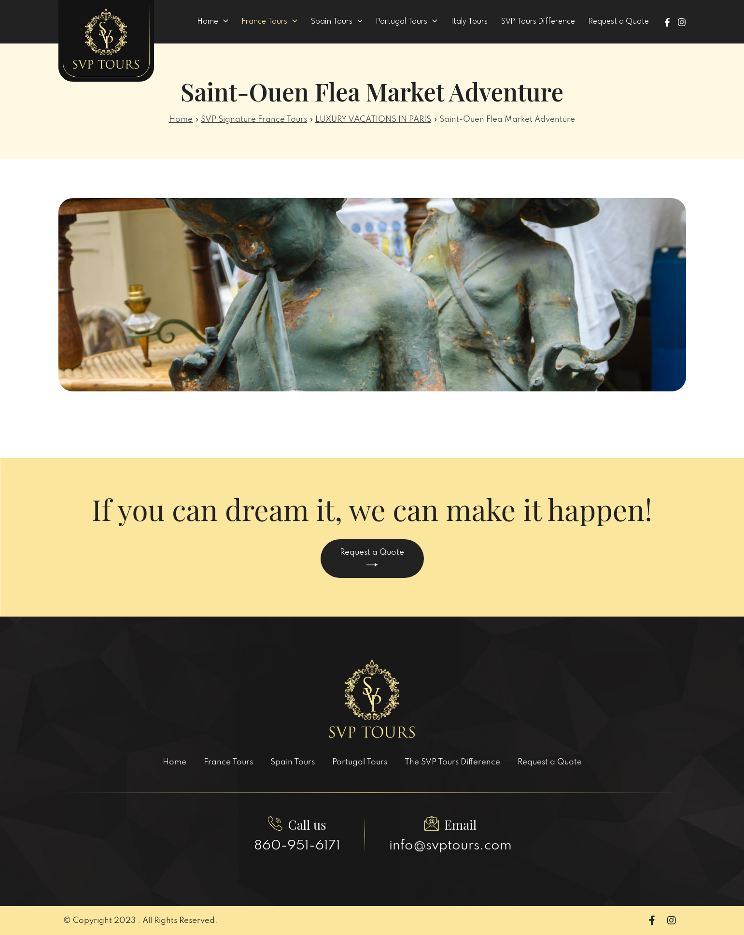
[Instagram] (681, 22)
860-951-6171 (297, 846)
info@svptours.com (450, 846)
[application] (251, 21)
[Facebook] (667, 22)
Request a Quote (372, 557)
